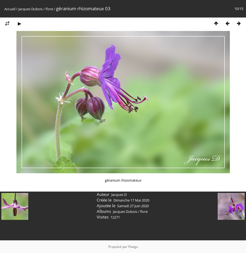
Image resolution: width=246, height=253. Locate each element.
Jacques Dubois (30, 8)
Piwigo (133, 246)
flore (49, 8)
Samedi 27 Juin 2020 (133, 205)
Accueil (9, 8)
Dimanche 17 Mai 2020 (131, 200)
